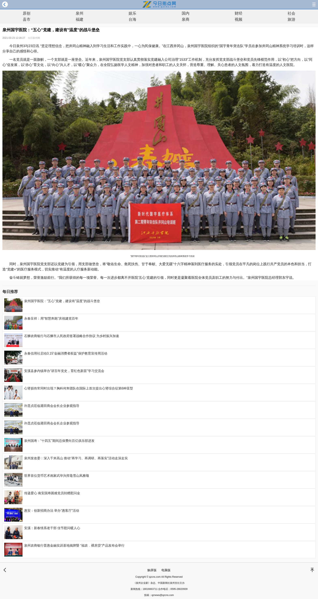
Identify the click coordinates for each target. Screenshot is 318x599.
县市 (26, 19)
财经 (238, 13)
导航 (314, 4)
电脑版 (166, 570)
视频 (238, 19)
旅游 (291, 19)
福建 (79, 19)
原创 (26, 13)
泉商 (185, 19)
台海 (132, 19)
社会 (291, 13)
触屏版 (152, 570)
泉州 (79, 13)
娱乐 (132, 13)
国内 (185, 13)
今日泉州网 (34, 38)
